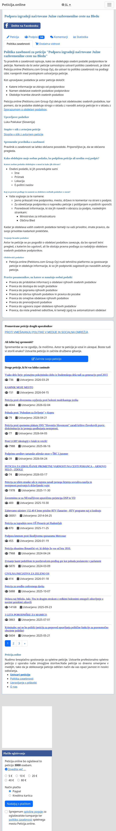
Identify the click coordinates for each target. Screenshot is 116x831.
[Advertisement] (27, 727)
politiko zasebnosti (20, 819)
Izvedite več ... (15, 769)
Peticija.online (14, 4)
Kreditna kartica (22, 795)
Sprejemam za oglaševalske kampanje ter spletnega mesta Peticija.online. (27, 817)
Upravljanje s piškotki (23, 682)
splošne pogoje (33, 811)
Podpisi (34, 37)
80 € (23, 780)
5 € (10, 776)
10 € (22, 776)
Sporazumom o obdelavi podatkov (25, 109)
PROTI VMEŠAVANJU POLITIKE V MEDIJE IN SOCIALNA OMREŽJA (46, 332)
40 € (11, 780)
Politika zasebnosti (18, 44)
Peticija (13, 37)
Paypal (17, 791)
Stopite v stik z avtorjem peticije (23, 134)
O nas (13, 686)
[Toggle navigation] (109, 4)
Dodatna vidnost (48, 44)
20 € (34, 776)
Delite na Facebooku (21, 26)
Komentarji (59, 37)
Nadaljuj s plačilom (19, 804)
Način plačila (13, 787)
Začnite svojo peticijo (47, 359)
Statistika (80, 37)
